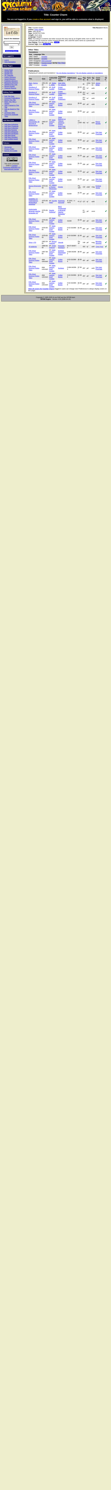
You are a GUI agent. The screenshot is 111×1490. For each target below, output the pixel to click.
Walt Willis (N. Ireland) (62, 84)
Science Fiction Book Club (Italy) (61, 125)
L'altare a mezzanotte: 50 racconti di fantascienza (34, 122)
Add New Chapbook (11, 126)
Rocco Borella (98, 122)
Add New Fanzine (10, 130)
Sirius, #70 (32, 242)
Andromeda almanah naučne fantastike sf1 (34, 211)
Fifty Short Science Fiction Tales (34, 104)
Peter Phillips (39, 29)
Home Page (8, 70)
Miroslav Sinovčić (98, 242)
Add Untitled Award (11, 139)
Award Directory (10, 79)
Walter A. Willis (52, 84)
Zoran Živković (52, 246)
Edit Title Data (9, 96)
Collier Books (60, 104)
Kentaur (61, 247)
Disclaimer (8, 147)
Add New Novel (9, 135)
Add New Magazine (11, 132)
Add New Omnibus (11, 137)
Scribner (61, 268)
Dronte (60, 187)
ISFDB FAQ (8, 73)
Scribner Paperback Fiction (62, 252)
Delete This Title (10, 100)
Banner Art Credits (10, 151)
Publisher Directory (11, 81)
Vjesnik (60, 242)
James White (98, 84)
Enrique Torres (98, 187)
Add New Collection (11, 128)
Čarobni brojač (46, 63)
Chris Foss (99, 247)
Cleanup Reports (10, 88)
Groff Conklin (52, 88)
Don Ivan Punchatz (99, 133)
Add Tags (47, 44)
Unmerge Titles (9, 113)
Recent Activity (9, 86)
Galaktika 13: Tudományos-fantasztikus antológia (33, 201)
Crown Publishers (61, 88)
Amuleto (44, 57)
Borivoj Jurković (53, 242)
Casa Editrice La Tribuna (62, 119)
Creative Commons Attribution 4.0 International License (11, 167)
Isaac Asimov (52, 102)
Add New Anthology (11, 124)
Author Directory (10, 77)
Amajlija (44, 65)
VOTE (57, 42)
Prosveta (61, 246)
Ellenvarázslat (46, 61)
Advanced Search (12, 51)
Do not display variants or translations (90, 73)
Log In (6, 60)
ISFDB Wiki (8, 72)
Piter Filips (61, 63)
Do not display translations (66, 73)
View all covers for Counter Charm (41, 289)
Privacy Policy (9, 149)
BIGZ (60, 207)
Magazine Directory (11, 83)
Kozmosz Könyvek (61, 201)
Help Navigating (9, 62)
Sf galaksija (33, 247)
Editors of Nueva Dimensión (53, 187)
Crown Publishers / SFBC (62, 93)
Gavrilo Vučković (52, 211)
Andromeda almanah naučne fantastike (62, 211)
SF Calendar (8, 75)
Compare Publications (12, 98)
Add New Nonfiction (11, 133)
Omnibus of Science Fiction (34, 88)
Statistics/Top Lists (10, 84)
